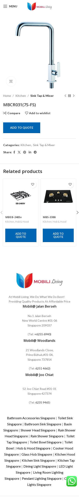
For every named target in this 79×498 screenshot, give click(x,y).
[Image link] (39, 280)
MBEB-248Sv (13, 217)
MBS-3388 (49, 217)
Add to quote (21, 127)
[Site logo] (39, 6)
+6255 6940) (42, 334)
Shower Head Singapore (38, 430)
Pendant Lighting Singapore (42, 478)
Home (7, 95)
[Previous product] (65, 96)
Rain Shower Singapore (47, 436)
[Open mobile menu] (10, 6)
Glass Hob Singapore (36, 454)
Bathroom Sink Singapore (42, 424)
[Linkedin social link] (29, 152)
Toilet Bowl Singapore (46, 442)
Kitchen (20, 95)
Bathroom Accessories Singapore (31, 418)
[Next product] (74, 96)
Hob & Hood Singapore (33, 448)
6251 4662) (42, 368)
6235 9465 (42, 402)
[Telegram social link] (35, 152)
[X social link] (19, 152)
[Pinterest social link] (24, 152)
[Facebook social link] (14, 152)
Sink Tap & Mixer (42, 95)
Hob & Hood (22, 221)
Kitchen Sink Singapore (38, 460)
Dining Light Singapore (39, 466)
